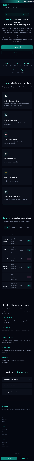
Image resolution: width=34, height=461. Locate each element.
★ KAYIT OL (17, 52)
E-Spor (3, 421)
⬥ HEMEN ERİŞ (17, 47)
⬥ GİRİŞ (9, 458)
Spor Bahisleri (5, 417)
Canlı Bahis (4, 419)
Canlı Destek (4, 442)
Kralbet (10, 5)
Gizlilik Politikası (5, 446)
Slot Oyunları (5, 431)
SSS (3, 444)
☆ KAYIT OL (25, 458)
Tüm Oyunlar (5, 434)
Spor (13, 227)
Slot (28, 227)
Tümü (6, 227)
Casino (20, 227)
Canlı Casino (4, 429)
